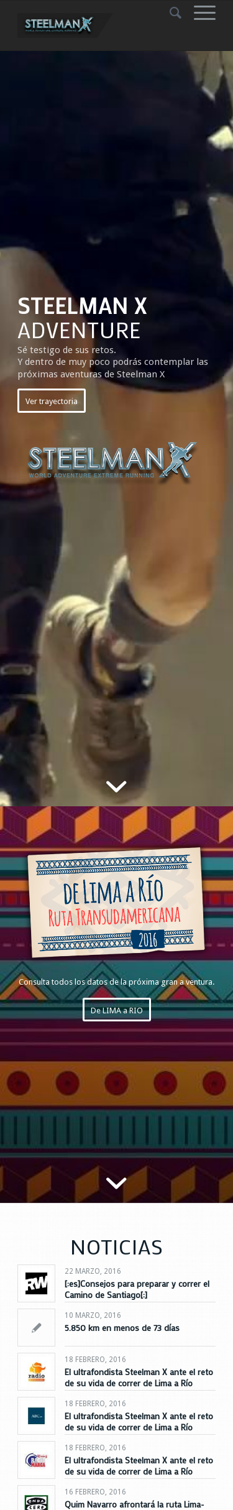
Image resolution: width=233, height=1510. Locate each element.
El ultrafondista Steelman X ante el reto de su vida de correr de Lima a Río (139, 1377)
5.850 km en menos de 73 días (122, 1327)
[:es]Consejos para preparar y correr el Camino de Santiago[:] (137, 1289)
